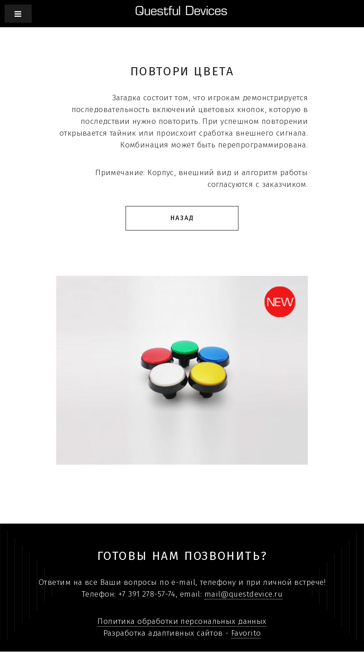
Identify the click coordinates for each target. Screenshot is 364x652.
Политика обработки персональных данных (181, 621)
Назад (182, 218)
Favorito (246, 633)
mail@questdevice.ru (243, 594)
